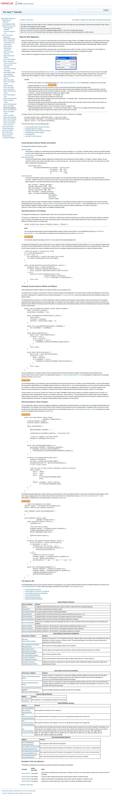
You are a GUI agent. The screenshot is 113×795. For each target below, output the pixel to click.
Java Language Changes (30, 30)
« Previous (22, 20)
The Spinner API (29, 134)
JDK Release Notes (28, 32)
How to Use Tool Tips (9, 123)
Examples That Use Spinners (33, 136)
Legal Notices (17, 790)
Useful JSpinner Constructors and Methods (37, 591)
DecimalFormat (47, 679)
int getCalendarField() (28, 733)
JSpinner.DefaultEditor (103, 203)
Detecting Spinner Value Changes (34, 132)
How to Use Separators (9, 104)
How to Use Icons (7, 132)
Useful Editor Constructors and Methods (36, 593)
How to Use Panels (8, 89)
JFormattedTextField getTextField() (31, 688)
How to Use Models (7, 130)
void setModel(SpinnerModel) (30, 655)
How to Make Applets (9, 39)
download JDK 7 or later (73, 82)
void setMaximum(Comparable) (30, 747)
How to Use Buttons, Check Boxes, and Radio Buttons (9, 42)
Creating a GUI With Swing (87, 20)
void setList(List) (26, 699)
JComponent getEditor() (28, 657)
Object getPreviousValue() (29, 651)
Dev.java (25, 28)
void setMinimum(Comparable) (30, 751)
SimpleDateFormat (102, 683)
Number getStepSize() (28, 757)
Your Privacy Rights (31, 790)
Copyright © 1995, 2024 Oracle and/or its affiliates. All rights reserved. (17, 793)
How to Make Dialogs (9, 59)
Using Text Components (8, 26)
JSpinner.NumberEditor (60, 203)
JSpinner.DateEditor (75, 203)
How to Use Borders (7, 134)
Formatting (52, 240)
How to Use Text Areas (9, 117)
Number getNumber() (28, 744)
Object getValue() (27, 646)
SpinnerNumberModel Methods (34, 599)
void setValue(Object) (28, 708)
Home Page (75, 20)
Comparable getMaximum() (29, 749)
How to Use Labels (8, 80)
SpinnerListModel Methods (32, 595)
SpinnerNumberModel (28, 157)
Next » (32, 20)
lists (45, 40)
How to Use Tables (8, 115)
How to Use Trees (8, 124)
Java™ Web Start (61, 82)
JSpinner (65, 114)
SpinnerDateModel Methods (33, 597)
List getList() (25, 700)
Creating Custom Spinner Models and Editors (37, 130)
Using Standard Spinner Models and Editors (37, 127)
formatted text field (48, 51)
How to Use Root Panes (10, 98)
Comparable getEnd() (28, 724)
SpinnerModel (26, 609)
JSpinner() (25, 639)
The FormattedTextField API (29, 586)
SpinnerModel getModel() (29, 653)
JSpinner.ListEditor (48, 203)
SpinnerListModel (26, 149)
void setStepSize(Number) (29, 755)
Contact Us (10, 790)
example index (44, 85)
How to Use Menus (8, 87)
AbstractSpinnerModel (28, 611)
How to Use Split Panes (9, 109)
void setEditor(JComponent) (29, 659)
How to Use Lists (8, 85)
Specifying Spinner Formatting (33, 129)
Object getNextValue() (28, 649)
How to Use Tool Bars (9, 121)
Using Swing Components (8, 18)
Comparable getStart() (28, 718)
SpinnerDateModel (27, 176)
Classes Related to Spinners (33, 589)
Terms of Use (23, 790)
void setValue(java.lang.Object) (30, 644)
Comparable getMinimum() (29, 753)
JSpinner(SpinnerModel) (28, 641)
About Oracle (5, 790)
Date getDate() (26, 710)
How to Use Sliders (8, 106)
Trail (28, 20)
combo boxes (38, 40)
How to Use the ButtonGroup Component (7, 48)
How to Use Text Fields (9, 119)
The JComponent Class (8, 24)
